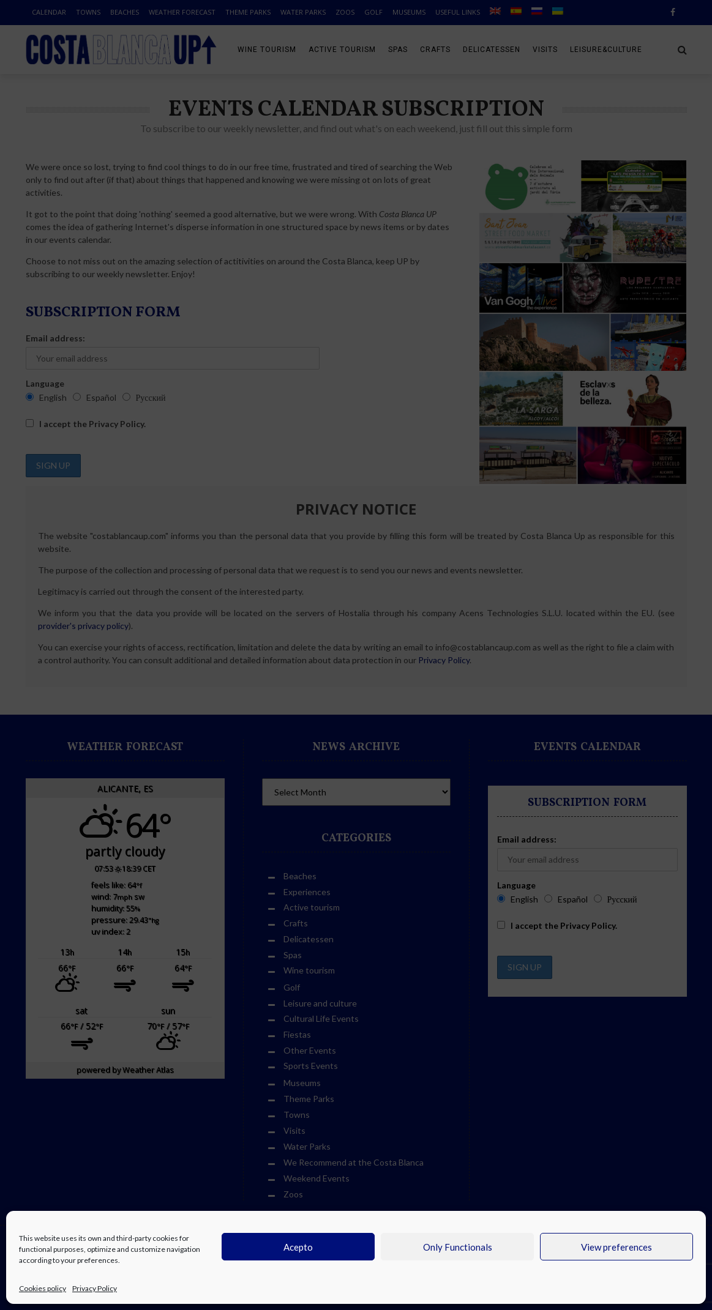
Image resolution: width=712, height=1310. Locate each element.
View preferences (616, 1246)
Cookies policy (42, 1288)
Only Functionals (457, 1246)
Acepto (298, 1246)
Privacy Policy (94, 1288)
